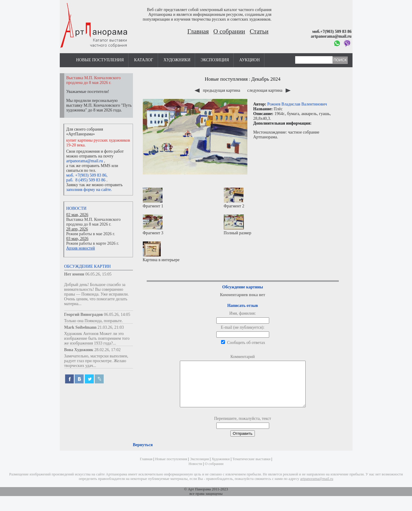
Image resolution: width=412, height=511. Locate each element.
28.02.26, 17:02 (107, 350)
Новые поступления (100, 60)
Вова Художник (79, 350)
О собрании (229, 31)
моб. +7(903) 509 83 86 (86, 175)
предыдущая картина (217, 90)
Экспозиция (215, 60)
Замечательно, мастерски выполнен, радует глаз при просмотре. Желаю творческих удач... (96, 361)
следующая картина (268, 90)
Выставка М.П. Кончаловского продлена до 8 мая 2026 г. (93, 222)
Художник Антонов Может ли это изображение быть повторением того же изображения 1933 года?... (97, 338)
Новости (76, 208)
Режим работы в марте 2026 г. (92, 243)
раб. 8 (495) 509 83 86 (85, 180)
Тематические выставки (251, 468)
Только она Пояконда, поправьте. (93, 321)
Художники (176, 60)
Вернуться (143, 454)
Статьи (259, 31)
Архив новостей (80, 248)
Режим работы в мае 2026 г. (90, 234)
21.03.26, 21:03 (111, 327)
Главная (198, 31)
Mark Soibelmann (80, 327)
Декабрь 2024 (266, 79)
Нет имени (74, 274)
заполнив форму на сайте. (89, 189)
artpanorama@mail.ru (84, 161)
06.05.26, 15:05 (98, 274)
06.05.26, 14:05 (117, 314)
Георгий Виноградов (83, 314)
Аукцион (249, 60)
